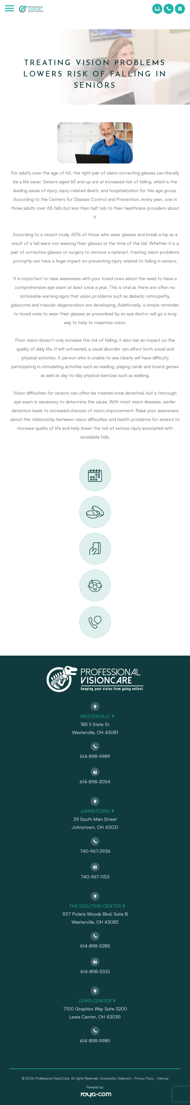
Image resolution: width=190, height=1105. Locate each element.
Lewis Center (95, 1000)
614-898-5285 (95, 946)
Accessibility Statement (115, 1078)
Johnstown (95, 811)
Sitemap (162, 1078)
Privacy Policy (144, 1078)
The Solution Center (95, 906)
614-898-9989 (95, 756)
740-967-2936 (95, 851)
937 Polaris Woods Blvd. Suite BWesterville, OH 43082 (95, 918)
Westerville (95, 716)
